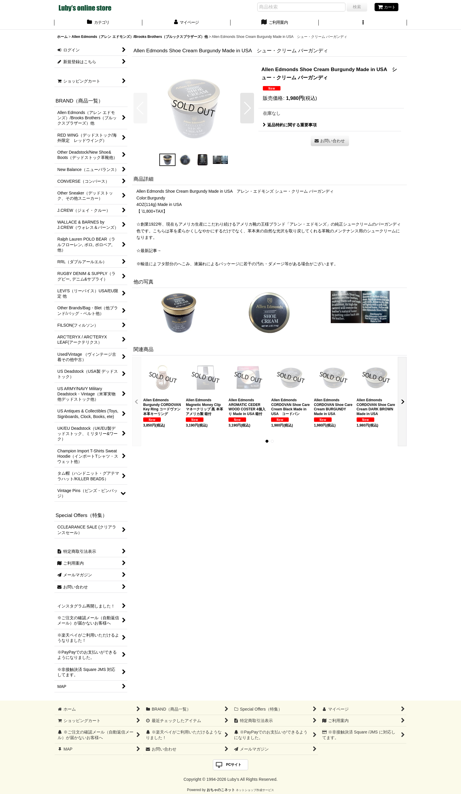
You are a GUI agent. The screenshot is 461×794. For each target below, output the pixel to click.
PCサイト (234, 765)
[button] (363, 22)
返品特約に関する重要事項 (290, 124)
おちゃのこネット (221, 790)
